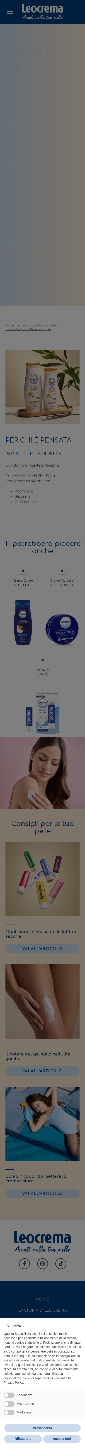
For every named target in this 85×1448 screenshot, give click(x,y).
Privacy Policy (13, 1382)
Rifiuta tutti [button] (23, 1438)
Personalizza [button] (42, 1428)
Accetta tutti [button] (62, 1438)
